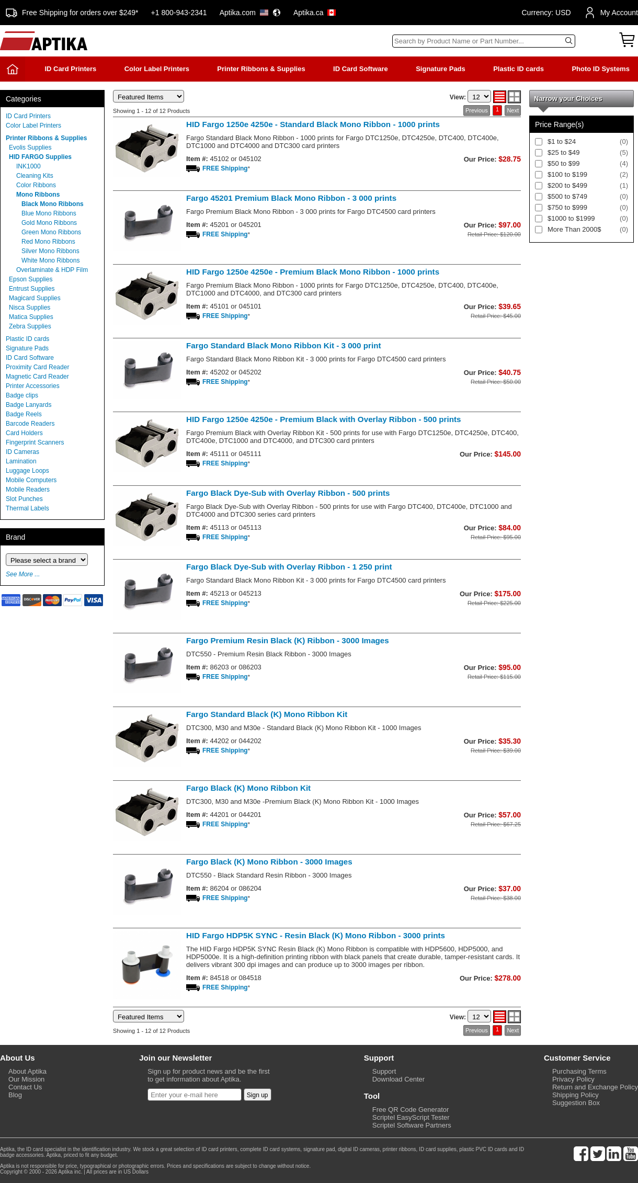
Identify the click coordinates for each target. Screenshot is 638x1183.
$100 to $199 (567, 174)
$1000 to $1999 (571, 218)
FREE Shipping (225, 168)
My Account (611, 12)
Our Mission (26, 1079)
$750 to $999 (567, 207)
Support (384, 1071)
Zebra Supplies (30, 326)
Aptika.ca (314, 12)
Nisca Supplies (29, 307)
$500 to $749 (567, 196)
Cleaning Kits (34, 175)
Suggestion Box (576, 1103)
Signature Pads (440, 69)
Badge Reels (24, 414)
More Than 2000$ (574, 229)
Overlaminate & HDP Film (52, 270)
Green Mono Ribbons (51, 232)
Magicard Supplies (35, 298)
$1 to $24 (562, 141)
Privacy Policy (573, 1079)
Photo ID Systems (601, 69)
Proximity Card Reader (37, 367)
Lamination (21, 461)
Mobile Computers (31, 480)
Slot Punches (24, 499)
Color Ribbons (36, 185)
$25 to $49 (563, 152)
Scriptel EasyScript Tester (411, 1117)
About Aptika (27, 1071)
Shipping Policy (575, 1095)
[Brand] (47, 559)
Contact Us (25, 1087)
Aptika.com (250, 12)
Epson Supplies (30, 279)
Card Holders (24, 433)
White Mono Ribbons (50, 260)
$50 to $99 (563, 163)
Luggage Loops (27, 470)
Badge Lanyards (28, 404)
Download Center (398, 1079)
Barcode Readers (30, 423)
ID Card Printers (70, 69)
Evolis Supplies (30, 147)
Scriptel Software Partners (411, 1125)
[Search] (483, 41)
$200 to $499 (567, 185)
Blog (15, 1095)
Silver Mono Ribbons (50, 251)
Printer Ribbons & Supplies (261, 69)
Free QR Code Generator (410, 1109)
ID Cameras (22, 452)
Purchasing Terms (579, 1071)
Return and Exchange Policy (595, 1087)
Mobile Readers (28, 489)
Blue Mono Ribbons (48, 213)
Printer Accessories (33, 386)
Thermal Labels (27, 508)
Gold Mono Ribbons (49, 222)
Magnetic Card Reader (37, 376)
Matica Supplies (31, 317)
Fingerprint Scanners (35, 442)
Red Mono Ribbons (48, 241)
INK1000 (28, 166)
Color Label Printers (156, 69)
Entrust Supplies (31, 288)
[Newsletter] (194, 1094)
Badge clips (22, 395)
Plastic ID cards (518, 69)
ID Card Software (360, 69)
